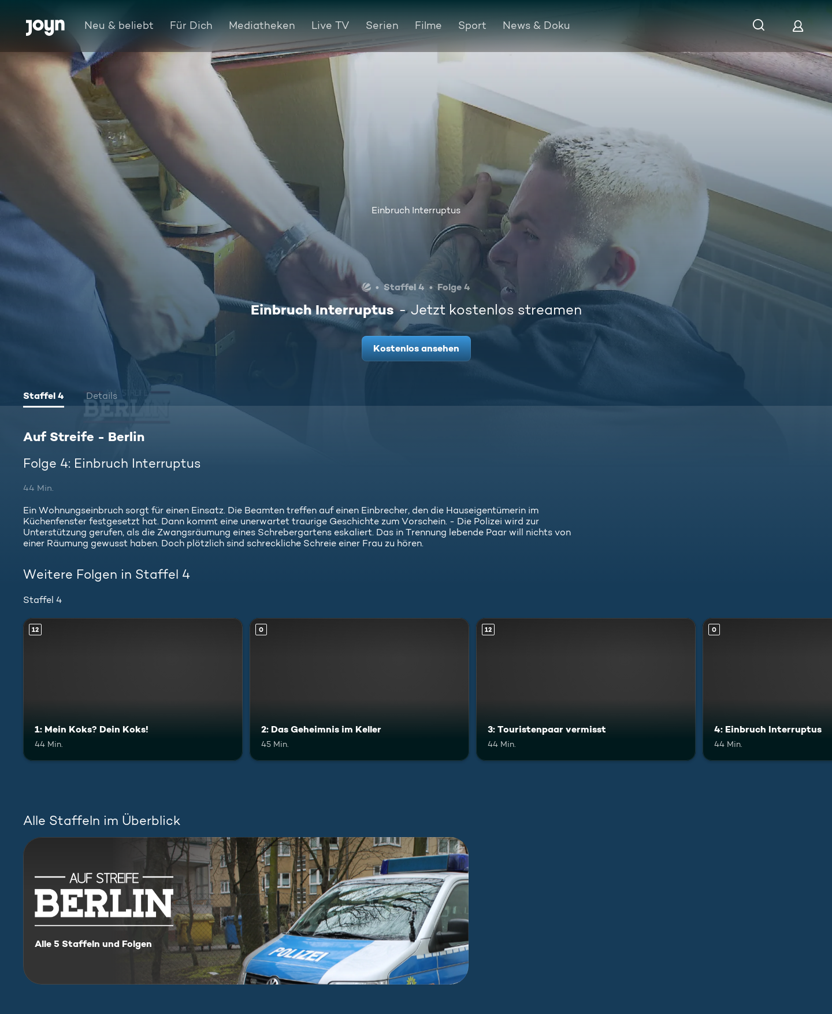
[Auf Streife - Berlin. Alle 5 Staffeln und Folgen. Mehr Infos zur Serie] (246, 911)
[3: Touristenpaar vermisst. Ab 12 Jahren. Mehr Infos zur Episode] (586, 689)
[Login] (798, 26)
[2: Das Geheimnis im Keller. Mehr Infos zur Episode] (359, 689)
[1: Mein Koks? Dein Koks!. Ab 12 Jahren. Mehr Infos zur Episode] (133, 689)
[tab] (43, 397)
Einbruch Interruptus (416, 210)
